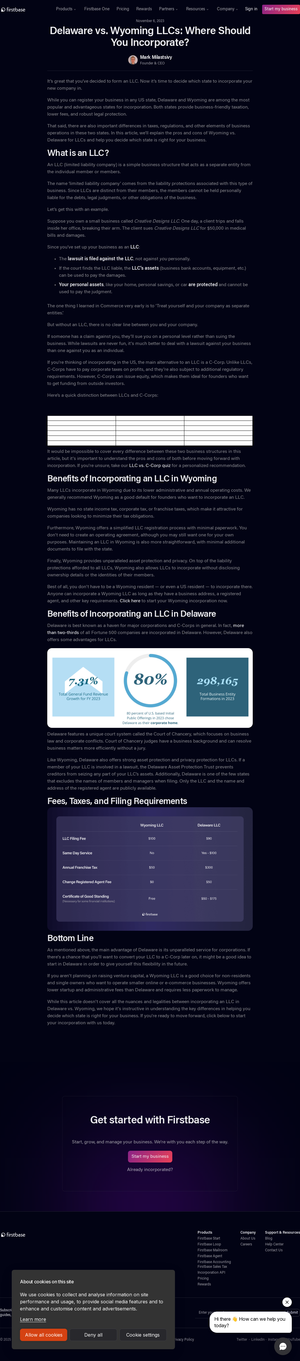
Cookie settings (143, 1335)
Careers (246, 1244)
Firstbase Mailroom (212, 1250)
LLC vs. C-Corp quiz (150, 465)
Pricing (123, 9)
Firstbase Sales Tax (212, 1267)
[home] (25, 9)
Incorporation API (211, 1273)
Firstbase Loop (209, 1244)
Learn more (33, 1319)
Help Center (274, 1244)
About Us (247, 1238)
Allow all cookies (44, 1335)
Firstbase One (96, 9)
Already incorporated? (150, 1169)
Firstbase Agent (210, 1256)
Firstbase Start (209, 1238)
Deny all (93, 1335)
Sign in (251, 9)
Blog (268, 1238)
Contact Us (274, 1250)
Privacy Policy (183, 1340)
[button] (66, 9)
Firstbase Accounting (214, 1262)
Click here (130, 601)
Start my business (281, 9)
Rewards (144, 9)
